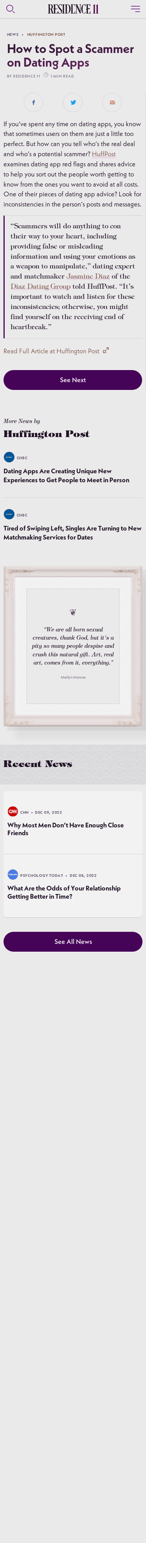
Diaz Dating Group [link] (40, 287)
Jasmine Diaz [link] (88, 276)
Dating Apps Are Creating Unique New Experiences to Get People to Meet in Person (66, 475)
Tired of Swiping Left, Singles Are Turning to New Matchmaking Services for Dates (73, 532)
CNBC (22, 457)
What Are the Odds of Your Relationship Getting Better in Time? (64, 892)
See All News (73, 941)
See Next (73, 379)
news (13, 34)
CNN (24, 812)
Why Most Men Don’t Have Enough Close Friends (65, 829)
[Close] (135, 9)
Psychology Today (41, 875)
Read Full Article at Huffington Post (56, 351)
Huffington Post (46, 34)
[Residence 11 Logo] (73, 9)
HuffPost (104, 154)
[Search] (10, 9)
